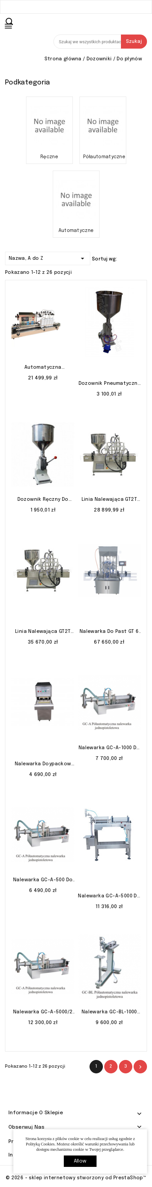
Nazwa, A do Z (48, 257)
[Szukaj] (100, 42)
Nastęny (140, 1067)
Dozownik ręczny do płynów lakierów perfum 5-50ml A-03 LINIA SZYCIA (43, 500)
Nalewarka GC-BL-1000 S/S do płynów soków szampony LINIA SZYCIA (109, 1013)
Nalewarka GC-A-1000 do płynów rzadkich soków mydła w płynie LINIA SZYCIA (109, 749)
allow (80, 1161)
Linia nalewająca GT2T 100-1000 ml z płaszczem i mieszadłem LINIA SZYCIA (42, 632)
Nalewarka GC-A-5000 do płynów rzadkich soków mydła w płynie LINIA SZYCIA (109, 897)
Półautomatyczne (103, 157)
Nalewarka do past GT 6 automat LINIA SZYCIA (109, 632)
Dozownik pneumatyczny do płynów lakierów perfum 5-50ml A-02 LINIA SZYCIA (109, 384)
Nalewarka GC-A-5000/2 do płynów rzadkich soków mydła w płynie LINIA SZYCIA (42, 1013)
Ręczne (49, 157)
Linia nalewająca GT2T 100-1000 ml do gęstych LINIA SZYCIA (109, 500)
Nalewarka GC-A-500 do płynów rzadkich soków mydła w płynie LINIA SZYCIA (42, 881)
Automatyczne (76, 230)
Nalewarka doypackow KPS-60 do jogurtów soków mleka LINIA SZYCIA (43, 765)
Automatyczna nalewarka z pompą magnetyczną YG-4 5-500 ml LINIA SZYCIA (43, 368)
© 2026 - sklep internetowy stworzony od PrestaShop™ (76, 1178)
